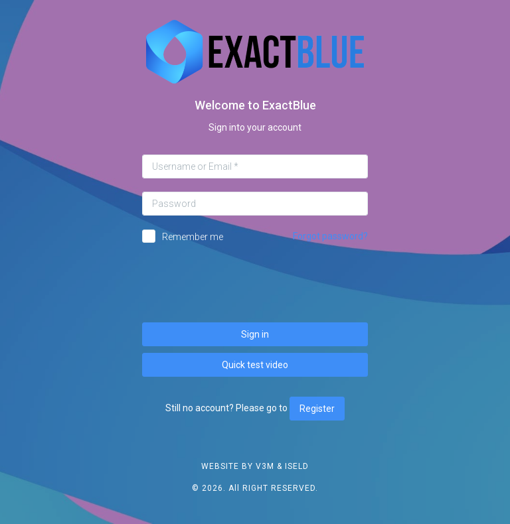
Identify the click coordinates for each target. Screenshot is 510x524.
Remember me (192, 236)
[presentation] (255, 283)
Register (317, 408)
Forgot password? (330, 236)
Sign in (255, 334)
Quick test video (255, 365)
